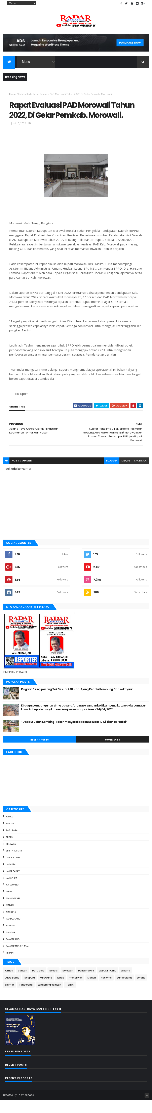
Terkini (10, 965)
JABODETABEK (13, 870)
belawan (11, 856)
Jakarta (10, 876)
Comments (112, 752)
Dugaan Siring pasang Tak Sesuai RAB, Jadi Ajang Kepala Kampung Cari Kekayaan (77, 702)
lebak (9, 904)
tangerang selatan (17, 958)
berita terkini (14, 863)
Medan (10, 917)
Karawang (12, 897)
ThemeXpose (25, 1107)
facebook (140, 473)
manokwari (13, 910)
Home (12, 94)
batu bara (11, 842)
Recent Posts (39, 752)
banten (10, 836)
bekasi (9, 849)
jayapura (11, 890)
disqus (125, 473)
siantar (10, 944)
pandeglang (13, 931)
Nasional (11, 924)
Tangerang (13, 951)
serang (10, 938)
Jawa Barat (13, 883)
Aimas (9, 829)
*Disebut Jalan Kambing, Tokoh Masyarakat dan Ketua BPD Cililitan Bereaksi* (74, 734)
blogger (111, 473)
